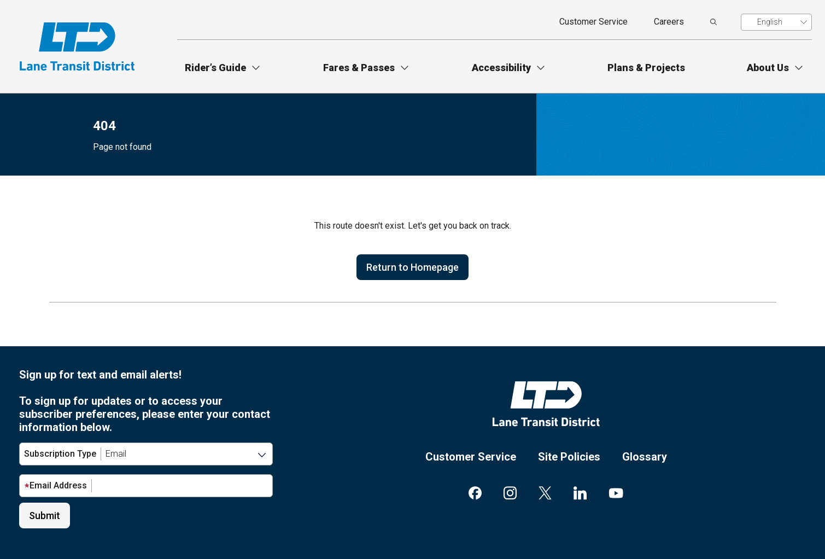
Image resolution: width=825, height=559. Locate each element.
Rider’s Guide (215, 67)
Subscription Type (60, 454)
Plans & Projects (646, 67)
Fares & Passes (359, 67)
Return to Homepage (412, 267)
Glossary (644, 456)
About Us (768, 67)
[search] (713, 21)
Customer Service (593, 21)
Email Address (55, 485)
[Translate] (776, 22)
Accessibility (501, 67)
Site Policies (569, 456)
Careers (669, 21)
